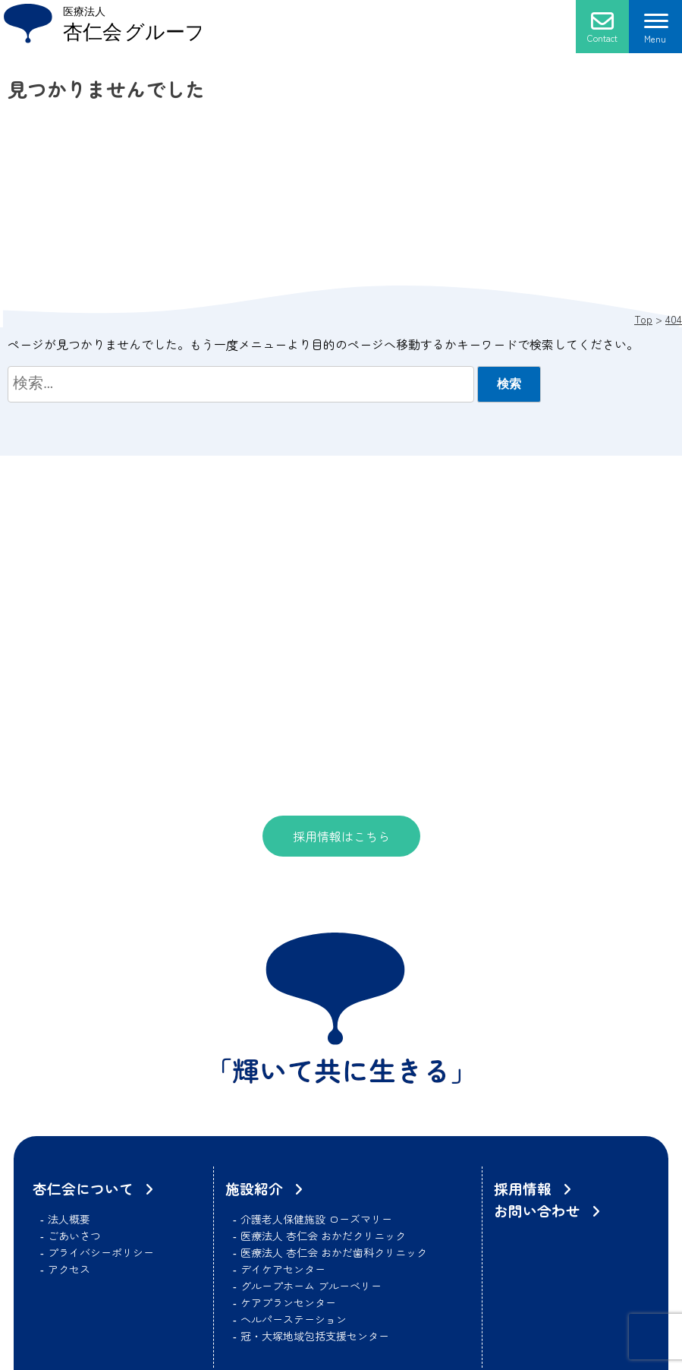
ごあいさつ (74, 1235)
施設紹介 (254, 1188)
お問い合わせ (537, 1210)
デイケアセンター (282, 1269)
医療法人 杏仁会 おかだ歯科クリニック (333, 1252)
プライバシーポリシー (101, 1252)
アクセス (69, 1269)
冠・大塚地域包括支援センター (314, 1335)
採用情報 (523, 1188)
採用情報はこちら (341, 836)
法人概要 (69, 1218)
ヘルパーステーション (293, 1319)
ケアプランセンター (288, 1302)
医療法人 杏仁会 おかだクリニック (323, 1235)
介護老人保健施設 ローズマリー (316, 1218)
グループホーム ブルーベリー (311, 1285)
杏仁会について (83, 1188)
